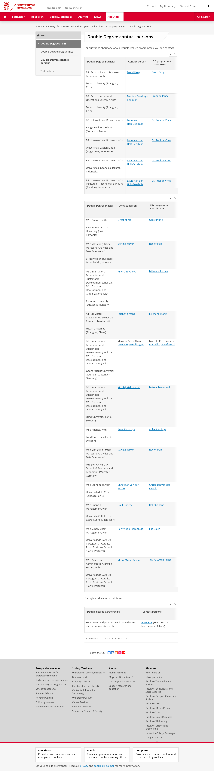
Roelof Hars (156, 236)
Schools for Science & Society (87, 700)
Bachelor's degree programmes (52, 668)
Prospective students (48, 657)
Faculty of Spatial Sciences (158, 705)
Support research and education (120, 676)
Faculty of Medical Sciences (159, 697)
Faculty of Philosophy (156, 710)
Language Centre (81, 670)
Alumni (113, 657)
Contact (151, 6)
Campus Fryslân (153, 726)
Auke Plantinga (126, 422)
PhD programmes (45, 691)
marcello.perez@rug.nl (131, 336)
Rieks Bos (146, 611)
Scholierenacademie (46, 677)
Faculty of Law (152, 701)
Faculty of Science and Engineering (156, 716)
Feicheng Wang (126, 306)
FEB (43, 35)
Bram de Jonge (160, 92)
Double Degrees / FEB (140, 26)
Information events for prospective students (47, 663)
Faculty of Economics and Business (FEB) (68, 26)
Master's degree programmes (51, 673)
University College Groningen (160, 722)
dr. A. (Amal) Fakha (129, 552)
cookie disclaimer (104, 765)
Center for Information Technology (84, 681)
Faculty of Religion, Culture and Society (161, 687)
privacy (84, 765)
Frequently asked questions (50, 695)
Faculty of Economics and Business (158, 672)
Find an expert (79, 666)
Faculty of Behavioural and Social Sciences (159, 679)
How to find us (152, 661)
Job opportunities (154, 666)
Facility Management (156, 735)
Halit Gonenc (125, 497)
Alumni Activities (117, 661)
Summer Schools (44, 682)
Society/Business (82, 657)
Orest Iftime (124, 212)
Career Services (80, 691)
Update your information (122, 670)
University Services (155, 731)
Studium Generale (81, 695)
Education (97, 26)
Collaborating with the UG (85, 674)
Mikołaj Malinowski (129, 380)
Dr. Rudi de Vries (161, 116)
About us (40, 26)
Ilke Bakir (154, 521)
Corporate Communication (159, 739)
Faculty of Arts (152, 692)
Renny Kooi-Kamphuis (130, 521)
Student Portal (188, 6)
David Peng (133, 68)
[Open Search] (204, 16)
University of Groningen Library (88, 661)
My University (168, 6)
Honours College (44, 686)
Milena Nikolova (127, 264)
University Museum (82, 686)
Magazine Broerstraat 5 (121, 666)
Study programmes (116, 26)
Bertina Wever (126, 236)
